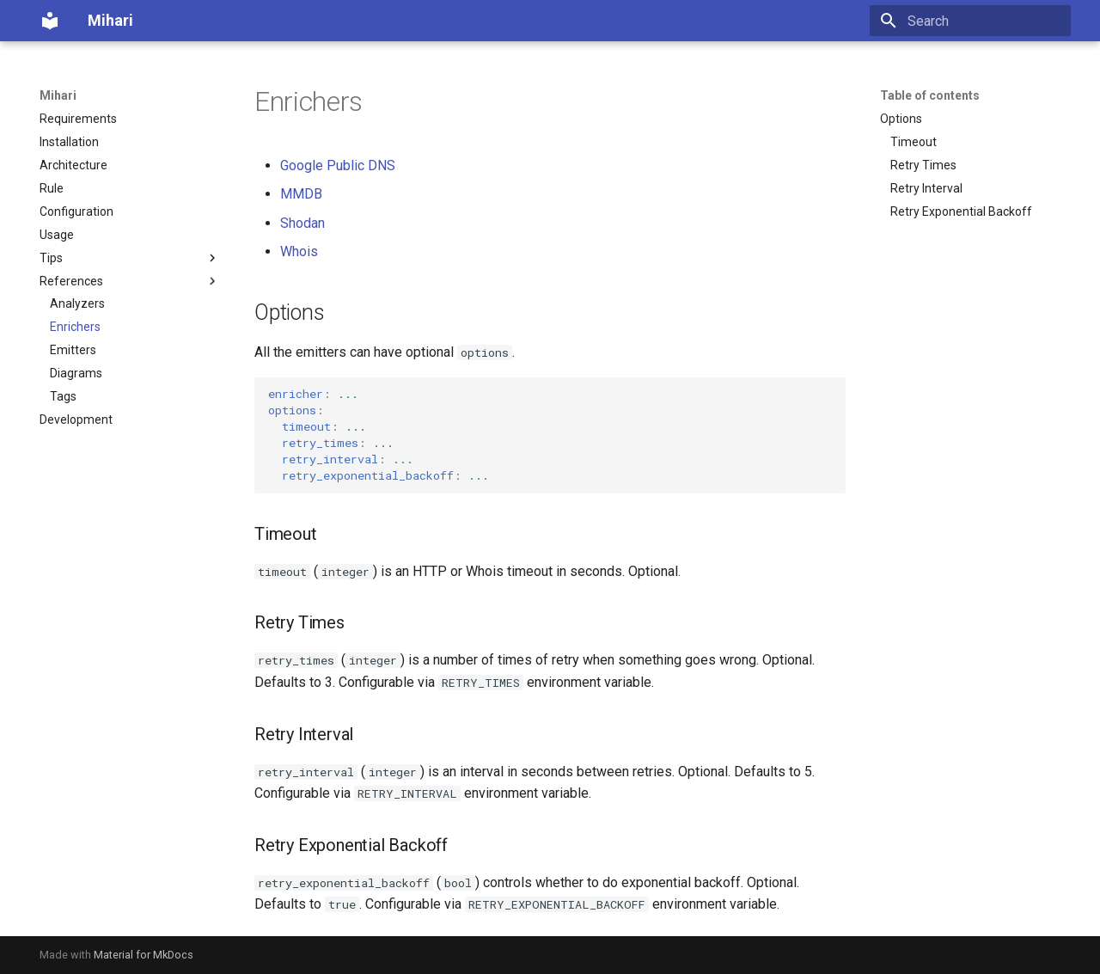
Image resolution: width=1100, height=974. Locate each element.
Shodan (302, 223)
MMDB (301, 194)
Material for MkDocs (143, 954)
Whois (299, 251)
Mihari (58, 95)
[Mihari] (50, 20)
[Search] (970, 20)
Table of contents (930, 95)
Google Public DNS (337, 165)
